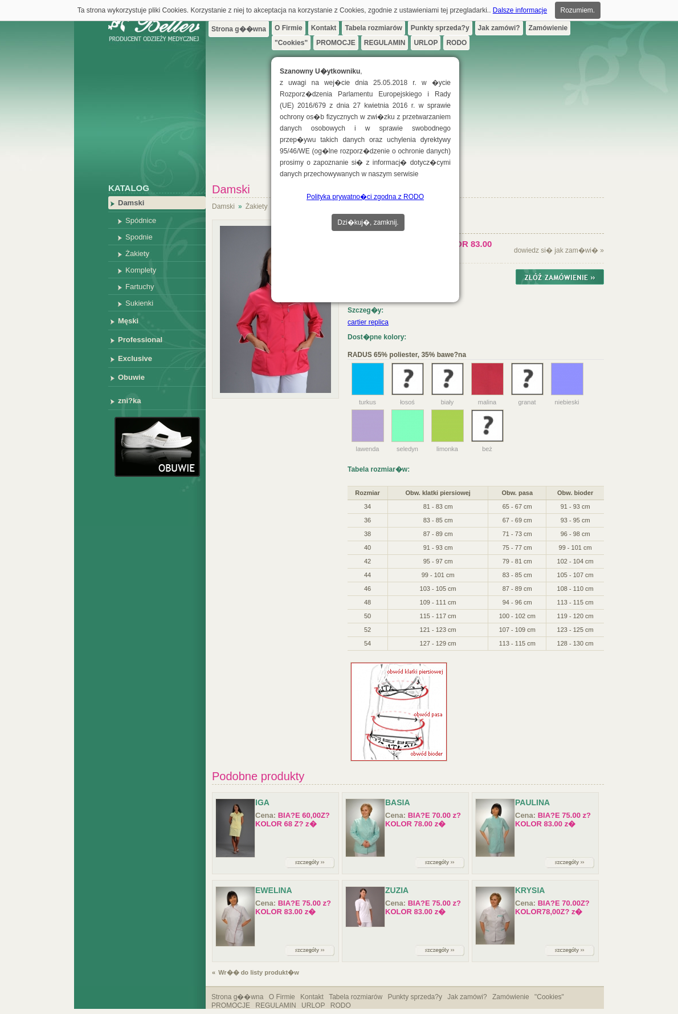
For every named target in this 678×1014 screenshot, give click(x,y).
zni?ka (129, 400)
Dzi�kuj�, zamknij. (367, 222)
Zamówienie (548, 28)
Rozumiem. (578, 10)
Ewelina (273, 890)
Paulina (532, 802)
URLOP (426, 43)
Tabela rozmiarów (373, 28)
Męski (128, 321)
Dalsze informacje (520, 10)
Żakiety (137, 253)
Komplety (140, 270)
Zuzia (397, 890)
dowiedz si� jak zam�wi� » (559, 250)
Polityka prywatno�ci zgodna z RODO (365, 197)
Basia (397, 802)
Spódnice (140, 220)
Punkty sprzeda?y (440, 28)
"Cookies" (291, 43)
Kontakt (324, 28)
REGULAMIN (385, 43)
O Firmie (289, 28)
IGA (262, 802)
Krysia (530, 890)
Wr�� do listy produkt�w (258, 972)
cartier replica (368, 322)
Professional (140, 339)
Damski (131, 202)
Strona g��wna (238, 29)
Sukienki (139, 303)
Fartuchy (139, 286)
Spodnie (139, 237)
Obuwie (131, 377)
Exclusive (135, 358)
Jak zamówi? (499, 28)
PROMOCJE (336, 43)
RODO (456, 43)
